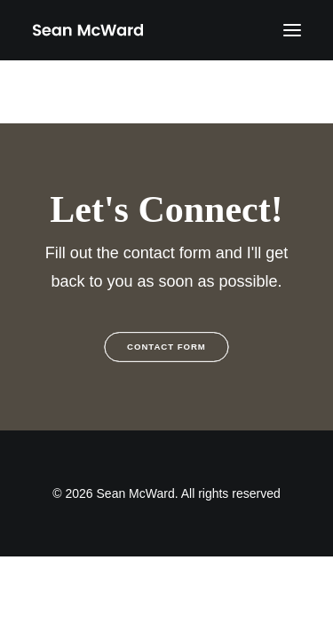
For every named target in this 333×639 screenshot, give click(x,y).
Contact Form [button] (166, 347)
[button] (292, 30)
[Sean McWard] (87, 30)
